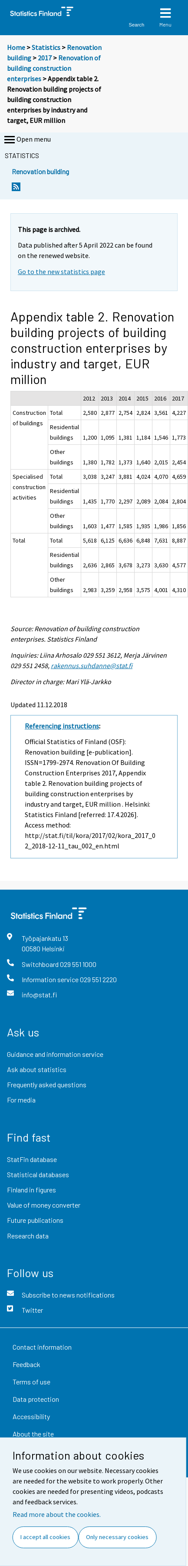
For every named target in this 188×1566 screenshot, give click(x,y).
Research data (28, 1236)
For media (21, 1100)
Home (16, 47)
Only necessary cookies (117, 1537)
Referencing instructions (62, 726)
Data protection (36, 1399)
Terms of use (31, 1381)
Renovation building (40, 171)
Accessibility (31, 1416)
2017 (45, 57)
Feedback (26, 1364)
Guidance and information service (55, 1054)
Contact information (42, 1347)
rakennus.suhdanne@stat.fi (91, 665)
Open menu (27, 140)
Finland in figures (31, 1189)
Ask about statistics (36, 1069)
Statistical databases (38, 1174)
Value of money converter (43, 1205)
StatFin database (32, 1159)
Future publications (35, 1220)
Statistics (46, 47)
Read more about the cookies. (57, 1514)
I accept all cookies (45, 1537)
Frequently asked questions (46, 1084)
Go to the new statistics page (61, 271)
